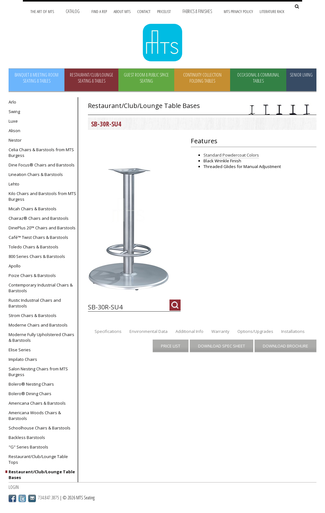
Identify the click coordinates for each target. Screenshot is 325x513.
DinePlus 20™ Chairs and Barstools (42, 228)
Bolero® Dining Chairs (30, 393)
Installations (293, 331)
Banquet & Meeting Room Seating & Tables (36, 78)
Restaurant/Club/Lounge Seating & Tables (91, 78)
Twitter (22, 498)
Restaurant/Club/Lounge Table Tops (38, 459)
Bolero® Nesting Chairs (31, 384)
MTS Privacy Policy (238, 11)
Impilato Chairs (23, 359)
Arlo (12, 102)
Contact (143, 11)
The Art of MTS (42, 11)
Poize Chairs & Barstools (32, 275)
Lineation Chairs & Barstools (36, 174)
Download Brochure (285, 346)
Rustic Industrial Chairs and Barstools (35, 303)
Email (32, 498)
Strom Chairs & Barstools (32, 315)
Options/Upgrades (255, 331)
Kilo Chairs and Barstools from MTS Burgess (42, 196)
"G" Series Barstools (28, 447)
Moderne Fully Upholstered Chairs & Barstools (41, 337)
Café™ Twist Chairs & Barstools (38, 237)
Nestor (15, 140)
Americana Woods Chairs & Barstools (35, 415)
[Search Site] (297, 6)
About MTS (122, 11)
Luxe (13, 121)
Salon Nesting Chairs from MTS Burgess (38, 371)
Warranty (220, 331)
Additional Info (189, 331)
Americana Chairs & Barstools (37, 403)
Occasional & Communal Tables (258, 78)
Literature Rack (272, 11)
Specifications (108, 331)
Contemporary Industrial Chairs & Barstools (41, 288)
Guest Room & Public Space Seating (146, 78)
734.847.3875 (48, 498)
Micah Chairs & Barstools (32, 209)
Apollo (15, 266)
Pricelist (164, 11)
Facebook (12, 498)
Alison (14, 130)
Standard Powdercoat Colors (231, 155)
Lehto (14, 184)
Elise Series (20, 350)
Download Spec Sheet (221, 346)
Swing (14, 111)
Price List (170, 346)
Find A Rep (99, 11)
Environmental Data (148, 331)
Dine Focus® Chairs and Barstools (42, 165)
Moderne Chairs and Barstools (38, 325)
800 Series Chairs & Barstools (37, 256)
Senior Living (301, 75)
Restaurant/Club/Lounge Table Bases (42, 474)
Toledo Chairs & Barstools (33, 247)
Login (14, 487)
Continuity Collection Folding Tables (202, 78)
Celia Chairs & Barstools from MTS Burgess (41, 152)
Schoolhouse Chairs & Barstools (39, 428)
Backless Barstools (27, 437)
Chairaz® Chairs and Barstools (39, 218)
